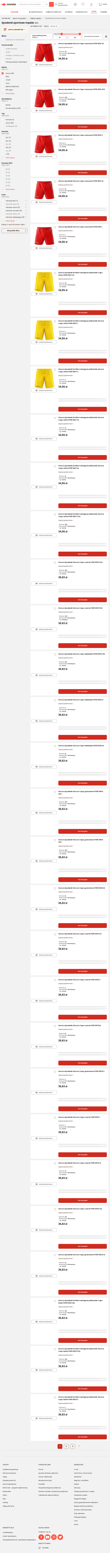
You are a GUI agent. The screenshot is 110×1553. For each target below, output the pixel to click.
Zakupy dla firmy (8, 1506)
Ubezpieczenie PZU (9, 1480)
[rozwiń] (26, 108)
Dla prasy (77, 1488)
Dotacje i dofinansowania (83, 1510)
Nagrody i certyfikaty (81, 1480)
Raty (4, 1499)
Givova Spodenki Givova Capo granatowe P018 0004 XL (81, 1255)
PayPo (5, 1495)
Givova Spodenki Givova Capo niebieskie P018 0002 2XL (81, 654)
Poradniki (41, 1484)
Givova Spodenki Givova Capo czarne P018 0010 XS (79, 934)
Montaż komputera (9, 1473)
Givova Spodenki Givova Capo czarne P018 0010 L (79, 1117)
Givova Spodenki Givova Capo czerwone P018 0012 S (80, 135)
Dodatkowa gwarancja (10, 1469)
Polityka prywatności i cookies (84, 1491)
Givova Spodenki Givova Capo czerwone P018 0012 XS (81, 43)
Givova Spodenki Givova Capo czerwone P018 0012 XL (81, 181)
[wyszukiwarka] (35, 4)
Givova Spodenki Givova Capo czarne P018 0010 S (79, 980)
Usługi (5, 1477)
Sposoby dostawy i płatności (48, 1473)
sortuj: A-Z (5, 69)
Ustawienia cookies (80, 1495)
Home (76, 1524)
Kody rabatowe (79, 1513)
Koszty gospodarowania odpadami (86, 1502)
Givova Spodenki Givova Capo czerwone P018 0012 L (80, 227)
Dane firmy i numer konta (83, 1473)
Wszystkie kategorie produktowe (49, 1488)
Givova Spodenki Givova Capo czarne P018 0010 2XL (80, 1209)
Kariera (76, 1484)
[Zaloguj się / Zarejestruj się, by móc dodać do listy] (55, 44)
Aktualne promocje (45, 1480)
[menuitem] (35, 12)
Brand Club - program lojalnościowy (15, 1488)
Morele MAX (7, 1491)
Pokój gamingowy (80, 1517)
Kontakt (45, 1548)
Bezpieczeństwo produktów (83, 1506)
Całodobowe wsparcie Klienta (48, 1495)
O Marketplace (8, 1532)
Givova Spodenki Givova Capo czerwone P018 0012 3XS (81, 89)
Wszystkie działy (46, 4)
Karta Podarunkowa (9, 1484)
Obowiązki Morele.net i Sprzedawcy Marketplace (19, 1540)
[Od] (60, 37)
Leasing (5, 1502)
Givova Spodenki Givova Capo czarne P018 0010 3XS (80, 608)
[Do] (75, 37)
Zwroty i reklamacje (45, 1477)
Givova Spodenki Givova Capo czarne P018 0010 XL (79, 1163)
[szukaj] (51, 4)
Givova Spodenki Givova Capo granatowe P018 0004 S (81, 1071)
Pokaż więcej (8, 93)
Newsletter (77, 1477)
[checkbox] (14, 62)
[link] (35, 12)
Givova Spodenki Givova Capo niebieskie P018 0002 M (81, 746)
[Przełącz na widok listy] (106, 36)
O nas (76, 1469)
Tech (76, 1521)
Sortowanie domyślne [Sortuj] (91, 36)
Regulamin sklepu (80, 1499)
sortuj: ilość (5, 115)
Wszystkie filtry (13, 230)
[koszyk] (102, 4)
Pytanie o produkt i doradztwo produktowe (53, 1491)
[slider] (61, 34)
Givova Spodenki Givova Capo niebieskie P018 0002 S (80, 700)
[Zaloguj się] (91, 4)
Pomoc (40, 1469)
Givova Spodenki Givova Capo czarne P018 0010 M (79, 1025)
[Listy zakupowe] (82, 4)
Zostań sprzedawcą (9, 1536)
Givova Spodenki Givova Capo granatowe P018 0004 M (81, 888)
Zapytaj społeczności (65, 47)
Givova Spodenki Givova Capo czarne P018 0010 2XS (80, 562)
